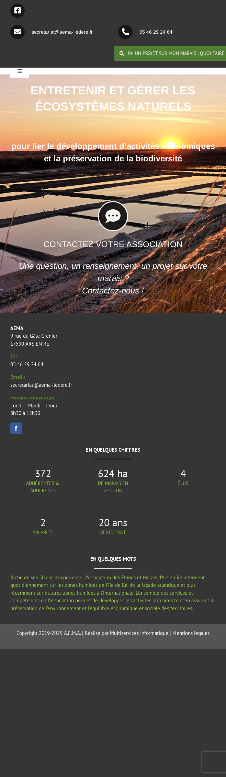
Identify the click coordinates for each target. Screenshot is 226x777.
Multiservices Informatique (139, 633)
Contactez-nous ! (113, 290)
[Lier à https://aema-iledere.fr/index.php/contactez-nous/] (113, 216)
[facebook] (16, 428)
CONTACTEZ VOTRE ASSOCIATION (113, 244)
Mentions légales (191, 633)
